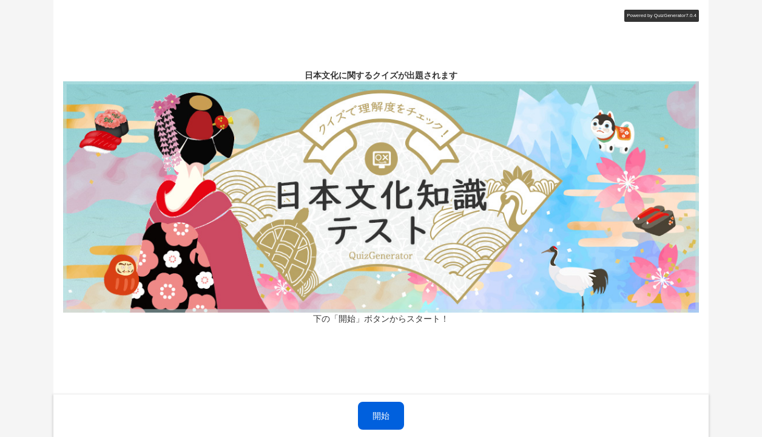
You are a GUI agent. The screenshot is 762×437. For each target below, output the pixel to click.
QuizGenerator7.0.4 (675, 15)
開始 (381, 416)
